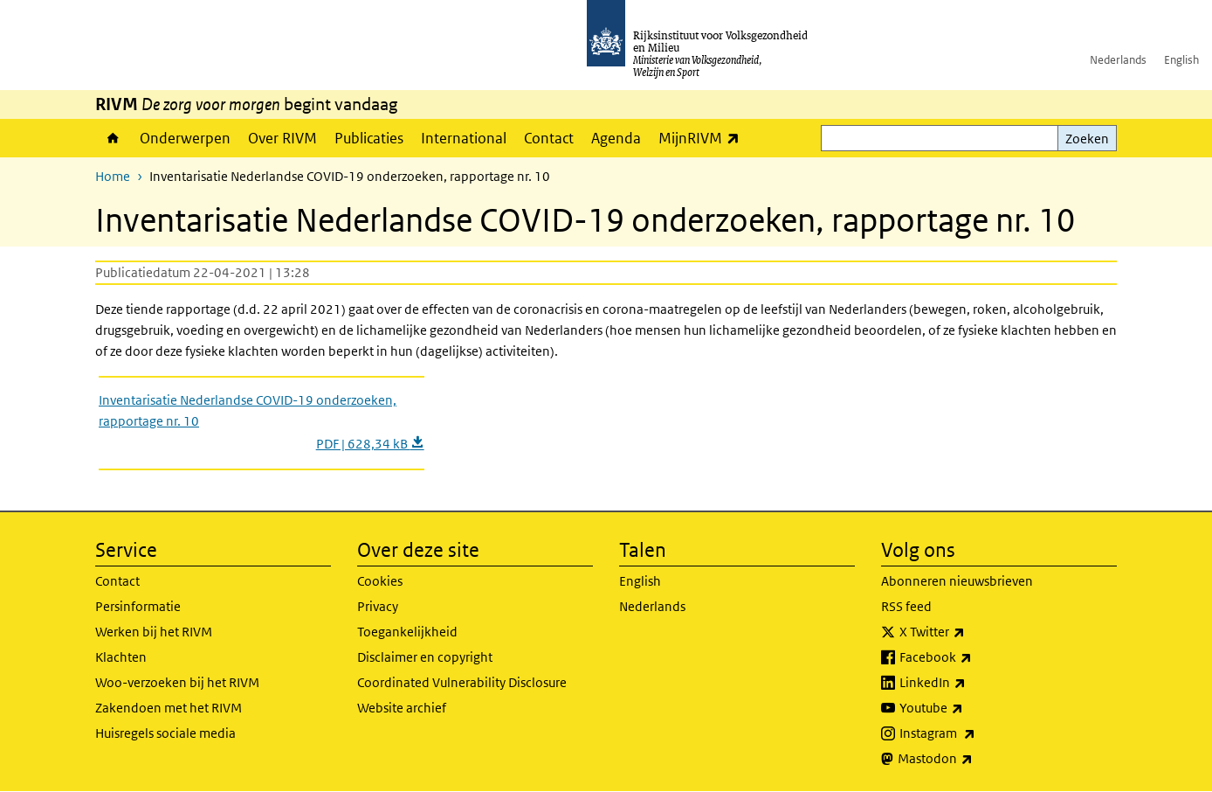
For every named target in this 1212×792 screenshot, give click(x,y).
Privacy (377, 606)
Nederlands (1118, 59)
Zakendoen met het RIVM (168, 707)
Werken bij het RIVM (153, 631)
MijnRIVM (703, 138)
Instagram (975, 733)
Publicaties (368, 138)
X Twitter (970, 632)
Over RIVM (282, 138)
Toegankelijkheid (407, 631)
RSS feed (906, 606)
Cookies (380, 581)
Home (113, 138)
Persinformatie (138, 606)
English (1181, 59)
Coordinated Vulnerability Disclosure (462, 682)
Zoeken (1087, 138)
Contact (549, 138)
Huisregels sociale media (165, 733)
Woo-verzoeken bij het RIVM (177, 682)
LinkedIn (971, 682)
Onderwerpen (185, 138)
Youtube (969, 708)
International (463, 138)
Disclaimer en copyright (424, 657)
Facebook (974, 657)
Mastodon (974, 758)
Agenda (616, 138)
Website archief (401, 707)
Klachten (121, 657)
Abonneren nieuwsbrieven (957, 581)
